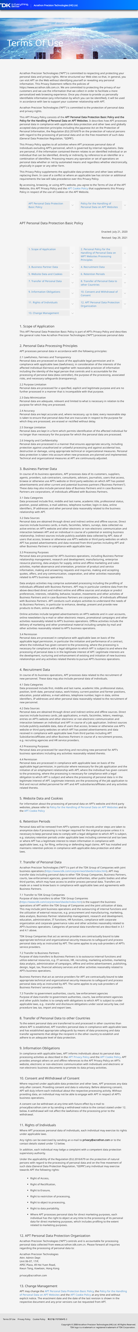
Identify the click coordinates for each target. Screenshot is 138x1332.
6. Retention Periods (93, 274)
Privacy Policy (24, 1319)
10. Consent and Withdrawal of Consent (99, 293)
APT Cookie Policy (78, 188)
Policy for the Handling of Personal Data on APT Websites (99, 205)
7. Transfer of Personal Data (45, 281)
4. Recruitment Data (93, 267)
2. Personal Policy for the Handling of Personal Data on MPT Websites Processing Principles (98, 254)
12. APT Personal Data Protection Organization (100, 304)
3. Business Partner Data (43, 267)
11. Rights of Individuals (43, 302)
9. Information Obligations (44, 291)
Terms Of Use (9, 1319)
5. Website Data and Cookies (45, 274)
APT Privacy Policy (79, 1057)
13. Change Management (44, 313)
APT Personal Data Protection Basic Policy (46, 205)
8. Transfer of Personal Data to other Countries (99, 282)
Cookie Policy (39, 1319)
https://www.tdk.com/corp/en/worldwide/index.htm (75, 871)
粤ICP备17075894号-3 (57, 1319)
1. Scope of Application (42, 249)
